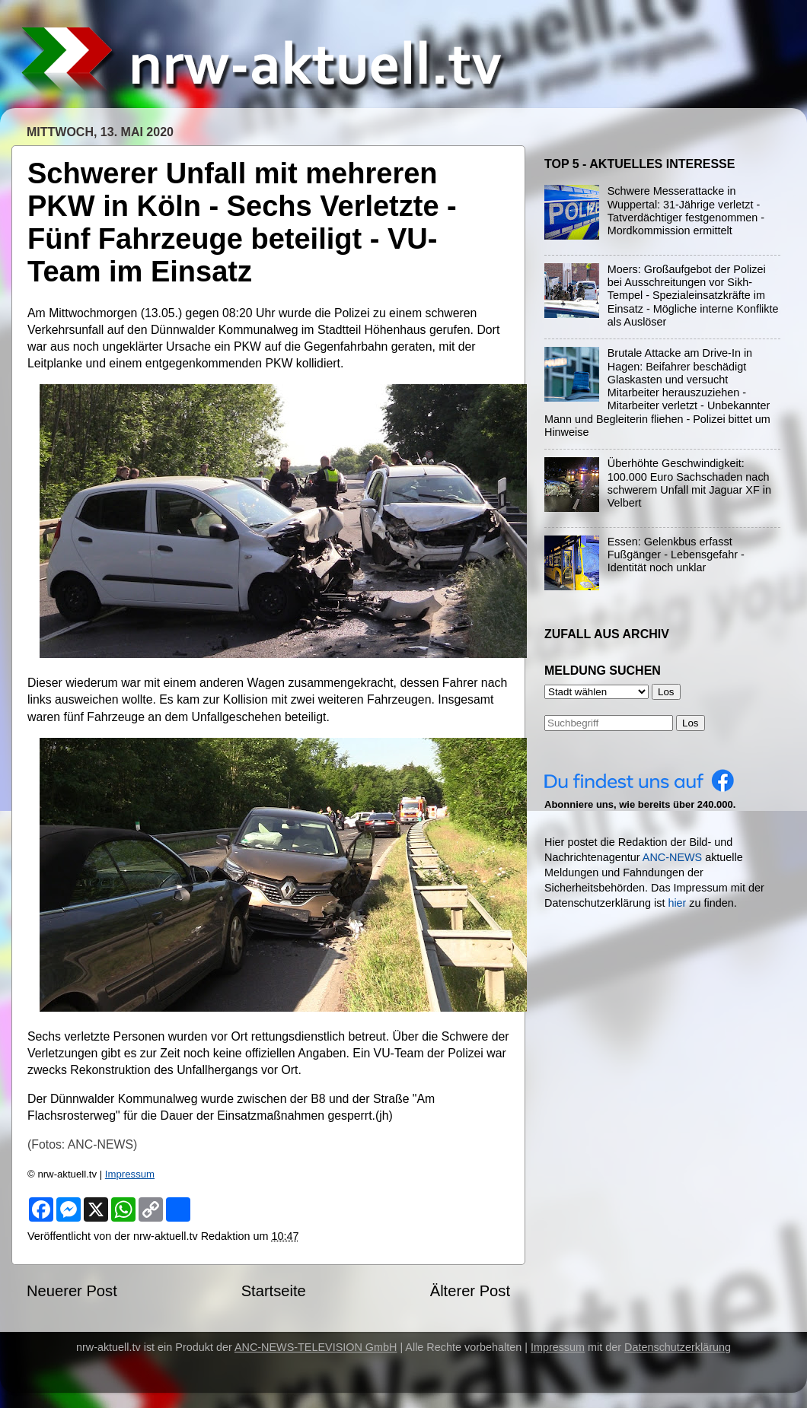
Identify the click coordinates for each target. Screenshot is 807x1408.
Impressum (130, 1174)
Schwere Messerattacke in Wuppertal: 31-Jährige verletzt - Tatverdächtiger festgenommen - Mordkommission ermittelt (686, 211)
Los (690, 723)
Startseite (273, 1290)
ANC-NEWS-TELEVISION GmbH (315, 1347)
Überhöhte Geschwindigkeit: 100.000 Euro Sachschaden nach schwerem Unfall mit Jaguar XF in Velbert (689, 483)
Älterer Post (470, 1290)
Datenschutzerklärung (677, 1347)
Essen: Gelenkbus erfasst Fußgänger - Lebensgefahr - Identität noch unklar (676, 555)
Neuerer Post (72, 1290)
